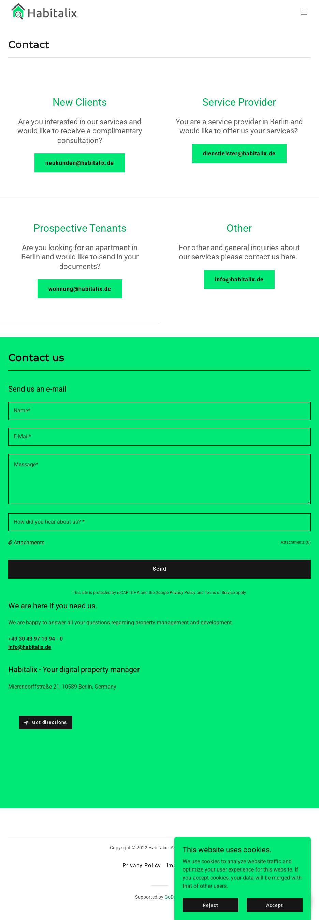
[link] (45, 12)
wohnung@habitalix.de (79, 289)
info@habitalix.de (239, 279)
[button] (304, 12)
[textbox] (159, 411)
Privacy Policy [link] (182, 592)
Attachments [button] (29, 542)
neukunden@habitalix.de (79, 163)
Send (159, 569)
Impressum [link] (181, 865)
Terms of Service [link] (220, 592)
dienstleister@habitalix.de (239, 153)
